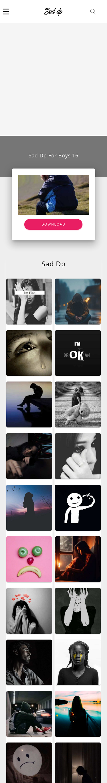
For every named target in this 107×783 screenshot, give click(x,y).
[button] (6, 11)
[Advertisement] (53, 79)
